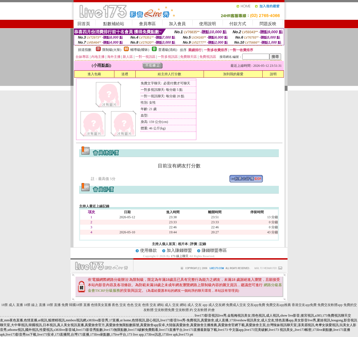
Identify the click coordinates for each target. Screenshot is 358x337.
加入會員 (177, 24)
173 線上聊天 (179, 256)
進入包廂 (94, 74)
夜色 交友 (119, 305)
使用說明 (207, 24)
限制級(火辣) (111, 50)
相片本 (183, 244)
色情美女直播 (101, 305)
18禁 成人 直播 (12, 305)
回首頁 (83, 24)
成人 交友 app (197, 305)
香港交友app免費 (304, 305)
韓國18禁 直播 (79, 305)
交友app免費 (256, 305)
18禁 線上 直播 (35, 305)
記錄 (202, 244)
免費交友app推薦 (278, 305)
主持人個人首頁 (163, 244)
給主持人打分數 (169, 74)
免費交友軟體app (329, 305)
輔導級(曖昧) (139, 50)
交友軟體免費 (164, 310)
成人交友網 (216, 305)
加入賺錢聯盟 (179, 250)
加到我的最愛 (233, 74)
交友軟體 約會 (204, 310)
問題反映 (268, 24)
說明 (273, 74)
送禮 (124, 74)
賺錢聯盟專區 (214, 250)
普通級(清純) (167, 50)
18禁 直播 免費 (57, 305)
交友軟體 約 (184, 310)
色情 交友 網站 (153, 305)
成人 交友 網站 (176, 305)
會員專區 (147, 24)
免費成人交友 (236, 305)
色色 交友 (134, 305)
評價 (193, 244)
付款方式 (237, 24)
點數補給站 (113, 24)
